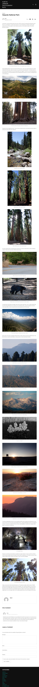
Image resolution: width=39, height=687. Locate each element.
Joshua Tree (4, 684)
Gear (3, 682)
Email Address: (4, 650)
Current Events (4, 675)
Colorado (3, 674)
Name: (3, 645)
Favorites (3, 679)
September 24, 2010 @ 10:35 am (12, 614)
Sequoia (3, 13)
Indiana (3, 683)
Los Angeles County (5, 685)
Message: (4, 634)
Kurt (5, 18)
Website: (3, 654)
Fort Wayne (4, 680)
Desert (3, 678)
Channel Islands (5, 673)
